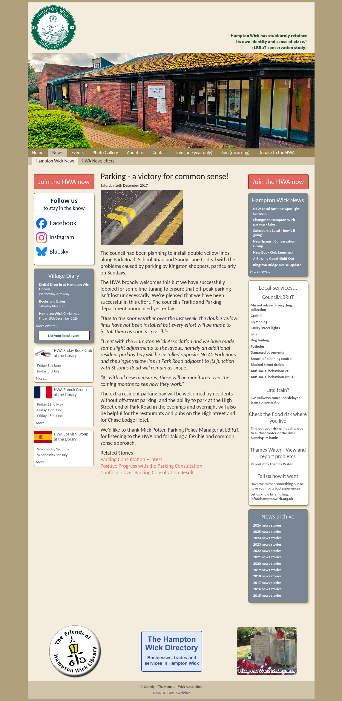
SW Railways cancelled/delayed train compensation (275, 399)
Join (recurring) (235, 152)
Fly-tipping (259, 322)
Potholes (257, 346)
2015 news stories (267, 595)
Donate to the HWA (276, 152)
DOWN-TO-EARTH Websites (171, 693)
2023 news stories (267, 544)
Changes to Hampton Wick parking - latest (274, 221)
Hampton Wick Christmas (59, 313)
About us (135, 152)
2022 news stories (267, 550)
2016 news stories (267, 589)
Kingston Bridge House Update (277, 265)
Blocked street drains (267, 364)
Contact (160, 152)
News (57, 152)
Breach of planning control (271, 358)
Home (38, 152)
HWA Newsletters (98, 161)
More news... (260, 271)
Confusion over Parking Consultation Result (147, 472)
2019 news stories (267, 569)
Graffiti (256, 315)
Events (77, 152)
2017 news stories (267, 582)
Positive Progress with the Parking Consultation (152, 466)
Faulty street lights (265, 328)
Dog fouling (260, 340)
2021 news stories (267, 557)
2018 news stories (267, 576)
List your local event (64, 335)
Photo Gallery (105, 152)
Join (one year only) (194, 152)
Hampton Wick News (55, 161)
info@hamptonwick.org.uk (272, 498)
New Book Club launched (273, 252)
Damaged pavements (267, 352)
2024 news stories (267, 538)
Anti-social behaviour (268, 371)
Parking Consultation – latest (131, 459)
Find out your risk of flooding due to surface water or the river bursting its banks (277, 433)
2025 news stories (267, 531)
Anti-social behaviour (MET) (273, 377)
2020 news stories (267, 563)
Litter (255, 334)
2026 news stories (267, 525)
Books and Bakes (52, 301)
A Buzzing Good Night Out (273, 258)
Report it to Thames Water (272, 464)
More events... (47, 325)
